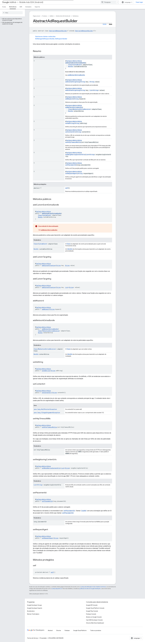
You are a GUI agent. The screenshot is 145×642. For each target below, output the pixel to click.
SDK (21, 7)
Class (70, 65)
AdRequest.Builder (61, 39)
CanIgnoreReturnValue (74, 61)
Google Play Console (92, 611)
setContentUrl (70, 132)
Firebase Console (91, 614)
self (66, 188)
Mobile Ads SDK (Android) (31, 2)
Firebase (67, 630)
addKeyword (69, 99)
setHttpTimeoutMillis (73, 142)
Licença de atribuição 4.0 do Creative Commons (93, 586)
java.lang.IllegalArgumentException (47, 412)
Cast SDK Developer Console (94, 620)
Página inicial (36, 16)
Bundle (70, 66)
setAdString (69, 123)
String (82, 82)
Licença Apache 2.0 (57, 588)
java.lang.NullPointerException (45, 409)
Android (50, 630)
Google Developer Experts (34, 608)
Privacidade (43, 638)
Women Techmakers (33, 614)
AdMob (9, 2)
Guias (4, 7)
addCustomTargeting (72, 82)
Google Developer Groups (34, 605)
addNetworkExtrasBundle (76, 75)
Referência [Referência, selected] (12, 7)
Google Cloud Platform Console (95, 608)
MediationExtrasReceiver (82, 109)
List (91, 90)
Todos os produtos (95, 630)
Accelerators (31, 611)
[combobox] (118, 2)
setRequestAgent (71, 173)
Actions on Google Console (94, 617)
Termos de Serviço (32, 638)
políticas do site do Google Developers (90, 588)
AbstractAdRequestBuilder (58, 31)
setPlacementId (70, 165)
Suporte (37, 7)
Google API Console (91, 605)
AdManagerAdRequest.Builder (44, 39)
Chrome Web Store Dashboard (95, 623)
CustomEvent (77, 65)
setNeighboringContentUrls (75, 154)
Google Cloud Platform (80, 630)
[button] (12, 19)
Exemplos (28, 7)
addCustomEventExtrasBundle (75, 63)
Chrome (58, 630)
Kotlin (104, 24)
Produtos (44, 16)
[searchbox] (12, 12)
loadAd (83, 511)
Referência (75, 16)
